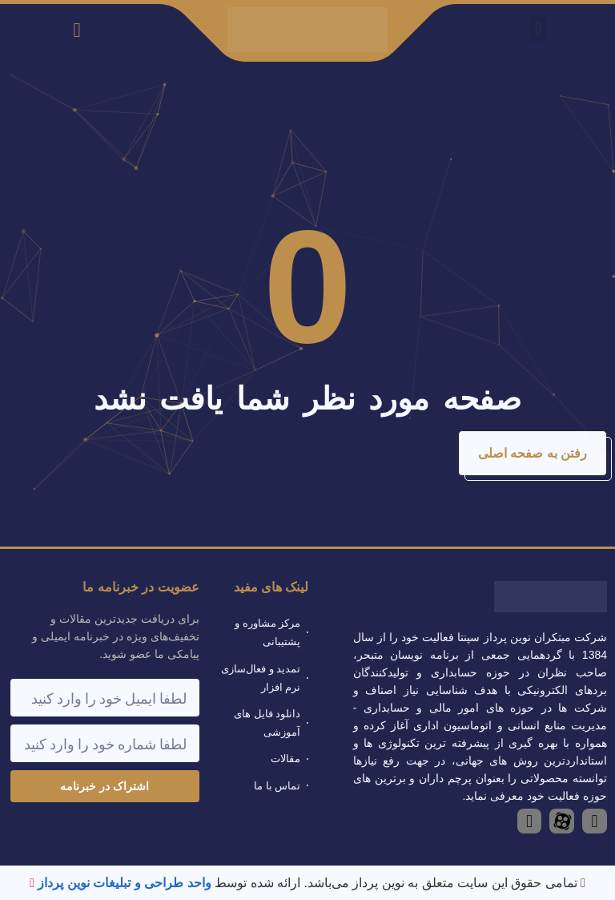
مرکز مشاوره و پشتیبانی (267, 632)
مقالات (285, 759)
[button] (537, 29)
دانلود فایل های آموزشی (267, 723)
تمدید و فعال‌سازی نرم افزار (260, 678)
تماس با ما (277, 786)
